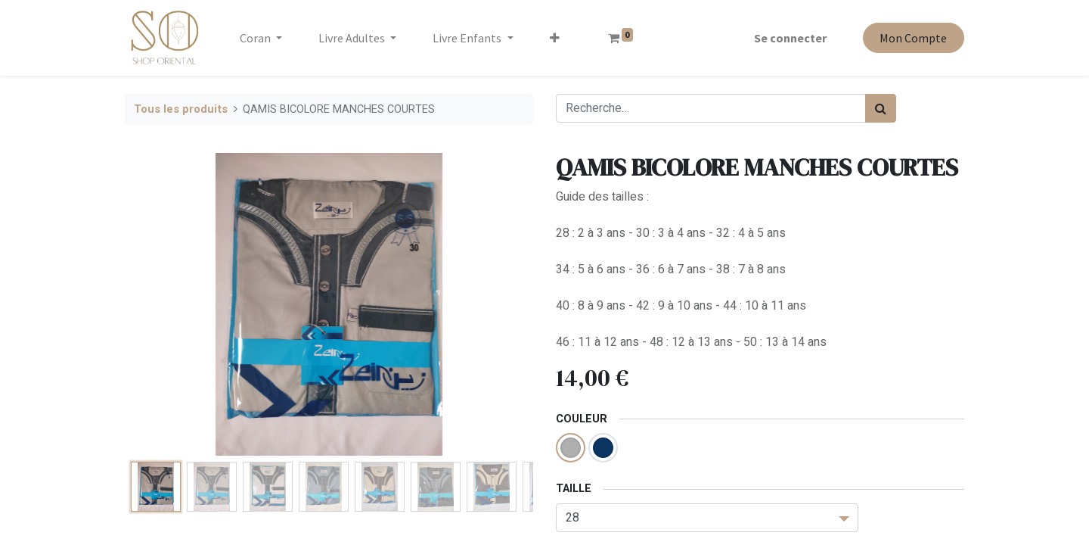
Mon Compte (913, 37)
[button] (555, 38)
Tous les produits (181, 109)
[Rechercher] (880, 108)
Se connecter (790, 37)
